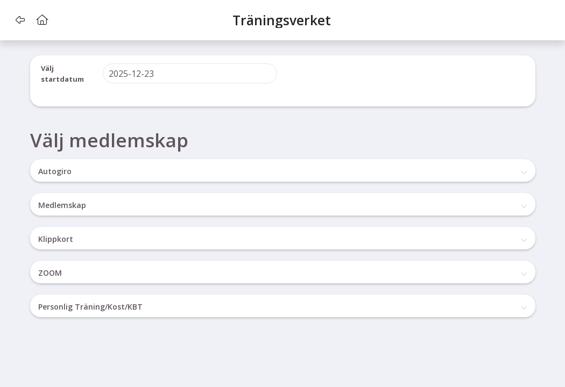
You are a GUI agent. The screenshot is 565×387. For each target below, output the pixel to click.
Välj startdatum (62, 73)
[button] (20, 19)
